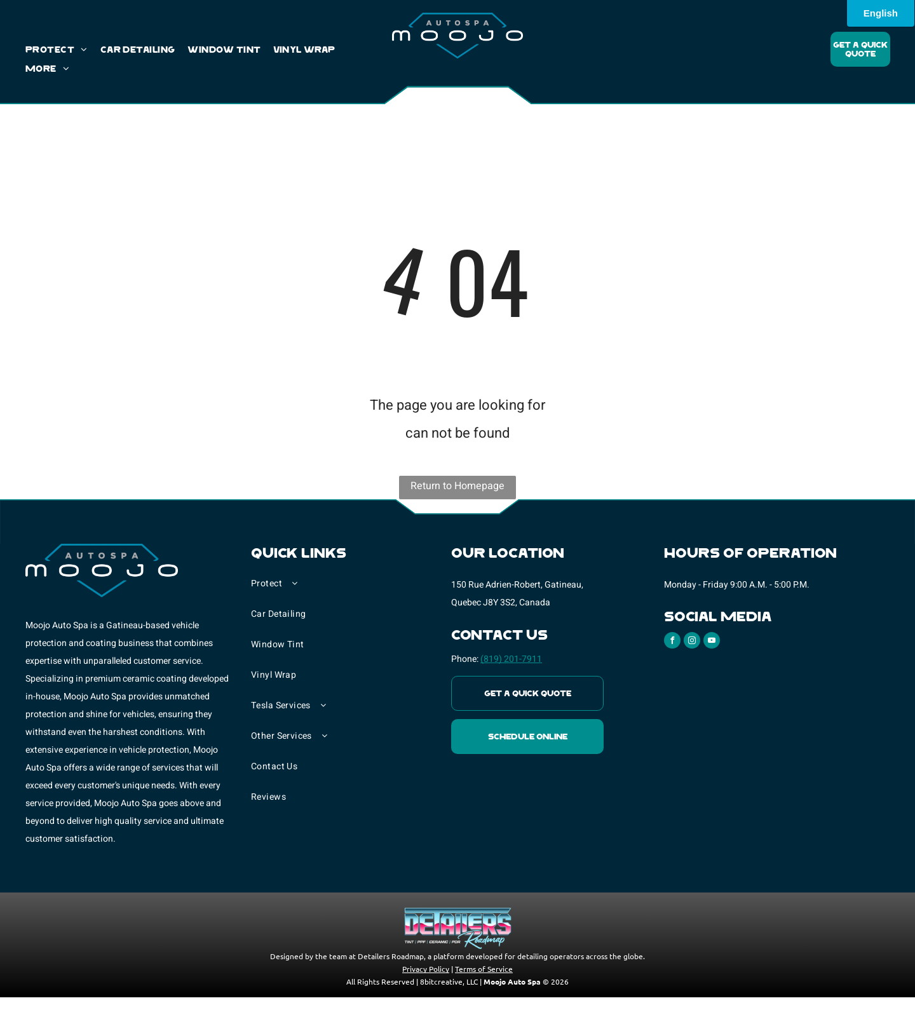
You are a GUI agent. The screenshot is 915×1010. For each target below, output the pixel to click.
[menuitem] (62, 50)
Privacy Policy (425, 969)
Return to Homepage (457, 486)
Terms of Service (484, 969)
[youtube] (711, 642)
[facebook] (672, 642)
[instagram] (692, 642)
